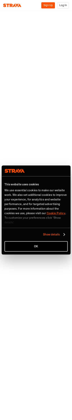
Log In (63, 5)
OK (36, 246)
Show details (51, 234)
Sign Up (48, 5)
